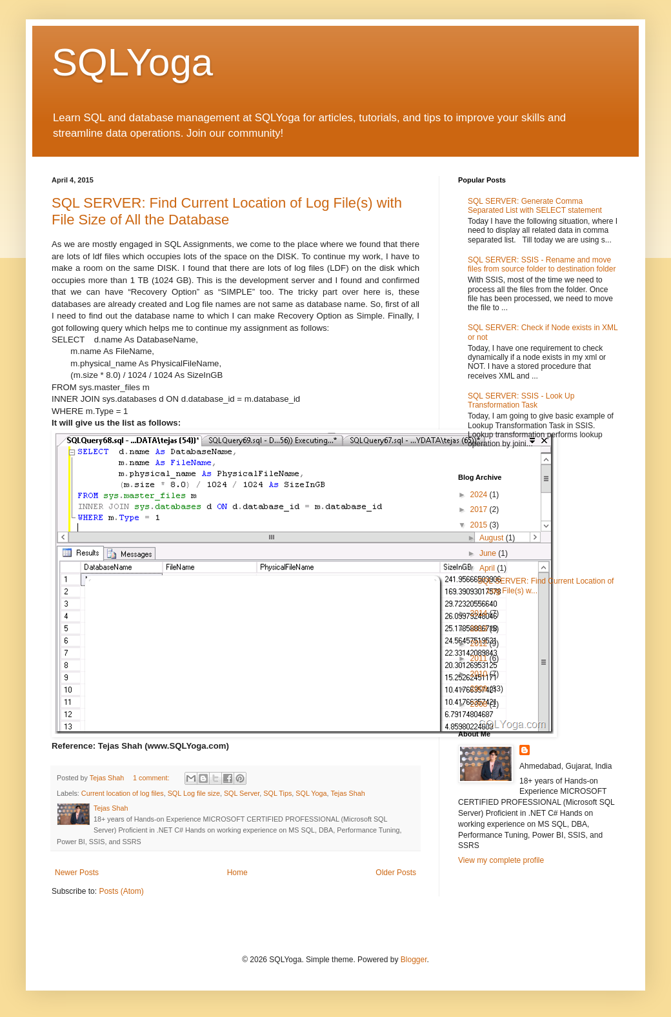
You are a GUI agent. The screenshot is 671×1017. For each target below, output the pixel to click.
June (488, 553)
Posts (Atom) (121, 891)
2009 (480, 688)
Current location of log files (122, 793)
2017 (480, 509)
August (492, 537)
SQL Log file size (194, 793)
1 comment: (152, 778)
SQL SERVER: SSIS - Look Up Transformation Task (521, 400)
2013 (480, 628)
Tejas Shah (347, 793)
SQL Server (241, 793)
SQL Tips (277, 793)
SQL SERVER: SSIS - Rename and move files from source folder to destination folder (542, 264)
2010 (480, 673)
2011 (480, 658)
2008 (480, 704)
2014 (480, 613)
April (488, 568)
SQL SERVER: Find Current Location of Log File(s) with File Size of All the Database (227, 211)
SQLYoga (132, 62)
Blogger (414, 959)
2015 (480, 524)
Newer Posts (77, 872)
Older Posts (396, 872)
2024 (480, 494)
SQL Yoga (310, 793)
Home (237, 872)
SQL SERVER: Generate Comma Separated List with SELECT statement (535, 206)
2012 (480, 643)
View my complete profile (501, 860)
